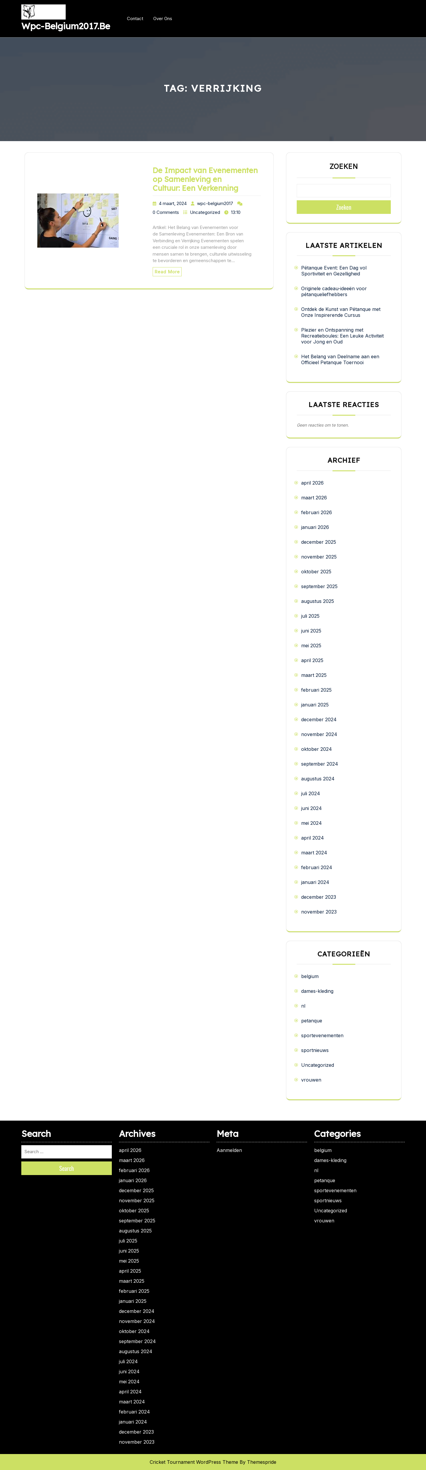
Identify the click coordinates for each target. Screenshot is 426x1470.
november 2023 (319, 912)
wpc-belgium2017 (215, 203)
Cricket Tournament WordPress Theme (194, 1462)
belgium (310, 976)
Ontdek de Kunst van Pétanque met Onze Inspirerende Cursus (340, 312)
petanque (311, 1021)
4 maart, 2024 (173, 203)
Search (66, 1168)
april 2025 (312, 660)
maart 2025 (314, 675)
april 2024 (312, 838)
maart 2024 (314, 853)
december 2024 (319, 719)
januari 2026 (315, 527)
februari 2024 (316, 867)
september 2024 (319, 764)
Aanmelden (229, 1150)
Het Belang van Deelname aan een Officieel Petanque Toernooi (340, 359)
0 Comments (166, 212)
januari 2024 (315, 882)
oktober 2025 (316, 572)
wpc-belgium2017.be (65, 26)
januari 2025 (315, 705)
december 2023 (318, 897)
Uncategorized (205, 212)
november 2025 (319, 557)
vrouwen (311, 1080)
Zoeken (344, 166)
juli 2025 (310, 616)
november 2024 (319, 734)
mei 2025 (311, 645)
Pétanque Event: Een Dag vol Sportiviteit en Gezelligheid (334, 271)
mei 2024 (311, 823)
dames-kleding (317, 991)
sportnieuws (315, 1050)
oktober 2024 (316, 749)
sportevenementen (322, 1035)
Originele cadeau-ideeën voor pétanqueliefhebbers (334, 291)
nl (303, 1006)
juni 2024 (311, 808)
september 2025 (319, 586)
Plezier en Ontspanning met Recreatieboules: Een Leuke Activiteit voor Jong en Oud (342, 336)
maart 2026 (314, 498)
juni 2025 (311, 631)
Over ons (162, 18)
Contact (135, 18)
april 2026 (312, 483)
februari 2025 (316, 690)
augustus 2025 (317, 601)
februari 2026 (316, 512)
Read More (167, 272)
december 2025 (318, 542)
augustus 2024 (318, 779)
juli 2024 (310, 793)
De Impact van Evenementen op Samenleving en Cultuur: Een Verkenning (205, 179)
